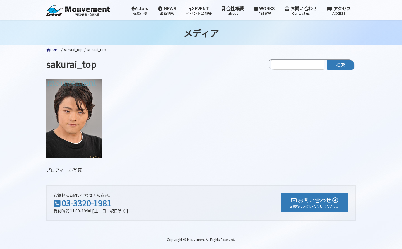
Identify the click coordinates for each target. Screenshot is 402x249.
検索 (340, 64)
